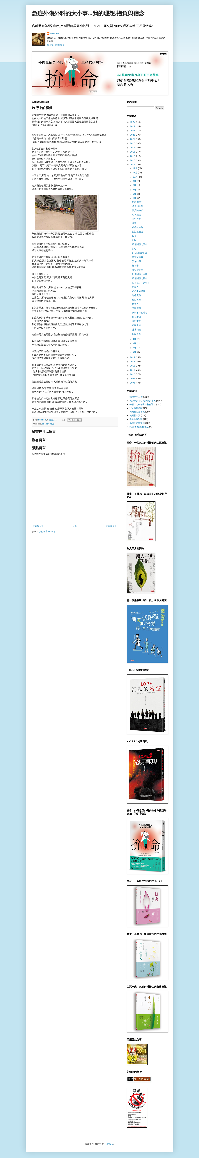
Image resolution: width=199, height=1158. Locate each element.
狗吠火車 (136, 325)
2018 (133, 152)
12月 (135, 168)
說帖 (134, 248)
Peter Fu (54, 33)
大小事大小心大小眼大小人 (143, 400)
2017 (133, 156)
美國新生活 (135, 415)
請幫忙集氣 (137, 257)
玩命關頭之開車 (139, 244)
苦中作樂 (136, 219)
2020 (133, 143)
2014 (133, 357)
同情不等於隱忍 (139, 312)
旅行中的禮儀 (138, 291)
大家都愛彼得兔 (137, 411)
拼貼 (134, 240)
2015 (133, 164)
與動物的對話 (136, 419)
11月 (135, 172)
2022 (133, 135)
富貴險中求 (137, 210)
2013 (133, 361)
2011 (133, 370)
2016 (133, 160)
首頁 (74, 526)
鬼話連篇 (136, 308)
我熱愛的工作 (136, 397)
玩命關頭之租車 (139, 253)
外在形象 (136, 317)
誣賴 (134, 223)
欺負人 (135, 304)
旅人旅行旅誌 (48, 424)
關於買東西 (137, 270)
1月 (135, 352)
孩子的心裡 (137, 206)
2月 (135, 347)
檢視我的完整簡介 (55, 45)
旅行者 (135, 265)
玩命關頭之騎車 (139, 278)
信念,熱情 (136, 202)
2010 (133, 374)
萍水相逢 (136, 329)
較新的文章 (38, 526)
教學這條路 (137, 227)
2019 (133, 147)
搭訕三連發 (137, 231)
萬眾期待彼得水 (137, 423)
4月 (135, 339)
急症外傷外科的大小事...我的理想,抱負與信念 (88, 13)
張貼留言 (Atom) (47, 531)
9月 (135, 181)
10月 (135, 177)
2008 (133, 382)
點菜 (134, 236)
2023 (133, 130)
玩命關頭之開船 (139, 274)
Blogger (109, 1144)
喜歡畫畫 (136, 321)
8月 (135, 185)
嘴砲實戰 (136, 295)
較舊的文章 (111, 526)
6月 (135, 194)
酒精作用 (136, 261)
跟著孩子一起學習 (141, 283)
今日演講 (136, 214)
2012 (133, 365)
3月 (135, 343)
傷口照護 (136, 300)
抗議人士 (136, 287)
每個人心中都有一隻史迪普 (143, 404)
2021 (133, 139)
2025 (133, 122)
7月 (135, 189)
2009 (133, 378)
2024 (133, 126)
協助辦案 (136, 334)
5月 (135, 198)
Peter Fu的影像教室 (139, 426)
